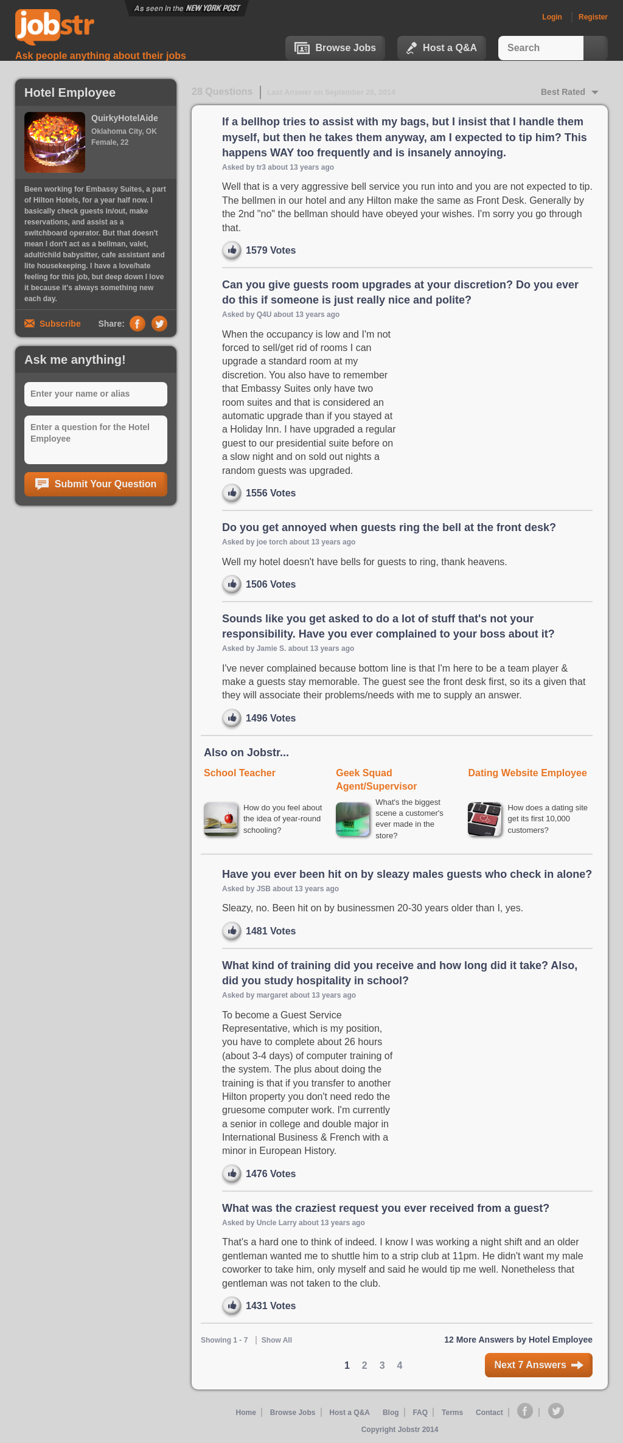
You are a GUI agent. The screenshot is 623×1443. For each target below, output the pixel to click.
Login (552, 17)
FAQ (420, 1414)
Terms (452, 1414)
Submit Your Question (95, 484)
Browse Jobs (335, 48)
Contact (490, 1414)
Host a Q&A (441, 48)
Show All (277, 1341)
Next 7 (538, 1366)
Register (593, 17)
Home (245, 1414)
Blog (391, 1414)
